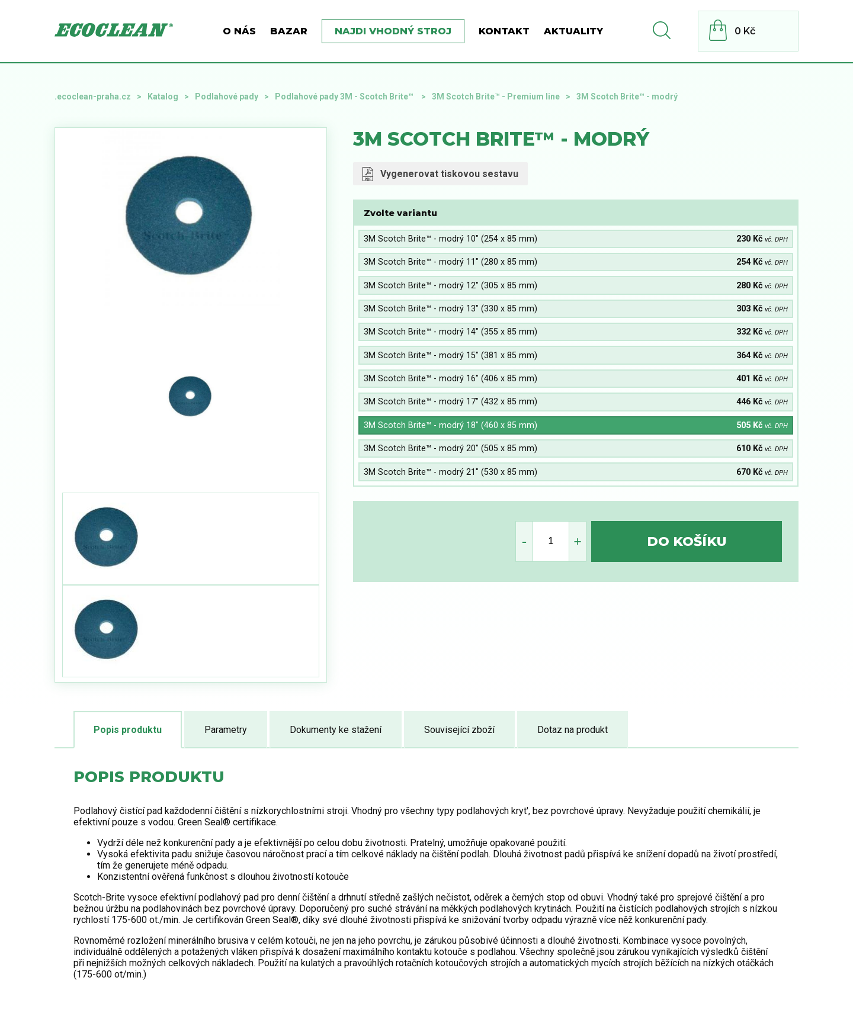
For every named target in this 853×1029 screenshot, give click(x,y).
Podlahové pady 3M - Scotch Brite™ (345, 96)
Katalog (162, 96)
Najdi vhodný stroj (393, 31)
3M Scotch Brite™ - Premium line (496, 96)
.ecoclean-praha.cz (92, 96)
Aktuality (573, 31)
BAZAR (288, 31)
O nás (239, 31)
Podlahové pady (226, 96)
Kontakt (504, 31)
